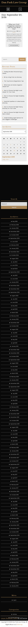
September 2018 (14, 548)
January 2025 (15, 373)
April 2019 (14, 528)
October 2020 (15, 481)
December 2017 (15, 578)
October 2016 (15, 619)
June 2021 (15, 460)
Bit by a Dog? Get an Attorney (13, 77)
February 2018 (15, 572)
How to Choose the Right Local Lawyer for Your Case (12, 91)
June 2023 (15, 403)
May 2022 (14, 430)
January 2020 (15, 504)
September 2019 (14, 511)
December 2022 (15, 410)
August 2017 (15, 592)
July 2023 (14, 399)
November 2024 (15, 376)
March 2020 (15, 497)
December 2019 (15, 507)
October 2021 (15, 450)
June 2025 (15, 366)
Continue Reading (14, 51)
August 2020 (14, 487)
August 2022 (15, 420)
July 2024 (14, 386)
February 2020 (15, 501)
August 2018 (15, 551)
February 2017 (15, 609)
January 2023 (15, 406)
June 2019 (15, 521)
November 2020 (15, 477)
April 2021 (14, 467)
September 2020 (15, 484)
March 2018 (15, 568)
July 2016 (15, 626)
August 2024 (14, 383)
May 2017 (14, 599)
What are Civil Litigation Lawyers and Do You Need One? (14, 45)
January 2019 (14, 535)
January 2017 (14, 612)
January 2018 (14, 575)
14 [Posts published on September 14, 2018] (17, 147)
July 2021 (15, 457)
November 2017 (15, 582)
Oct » (7, 159)
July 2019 (15, 518)
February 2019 (15, 531)
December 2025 (15, 356)
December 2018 (15, 538)
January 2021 (14, 470)
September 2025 (15, 362)
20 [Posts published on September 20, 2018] (14, 150)
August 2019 (15, 514)
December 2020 (15, 474)
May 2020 (14, 494)
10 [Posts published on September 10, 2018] (3, 147)
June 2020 (15, 491)
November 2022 (15, 413)
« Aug (3, 159)
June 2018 (15, 558)
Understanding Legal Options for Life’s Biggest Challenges (12, 118)
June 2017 (15, 595)
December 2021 (15, 447)
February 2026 (15, 349)
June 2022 (15, 427)
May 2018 (14, 561)
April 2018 (14, 565)
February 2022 (15, 440)
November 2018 (15, 541)
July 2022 (14, 423)
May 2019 (14, 524)
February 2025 (15, 369)
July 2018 (15, 555)
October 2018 (15, 545)
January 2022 (15, 443)
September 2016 (14, 622)
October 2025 (15, 359)
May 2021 (15, 464)
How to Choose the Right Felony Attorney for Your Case (12, 107)
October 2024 (15, 379)
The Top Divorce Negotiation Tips (14, 81)
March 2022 (15, 437)
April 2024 (15, 393)
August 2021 (15, 453)
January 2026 (15, 352)
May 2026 (14, 345)
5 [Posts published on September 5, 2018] (10, 145)
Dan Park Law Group (14, 2)
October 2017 (15, 585)
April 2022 (14, 433)
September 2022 (14, 416)
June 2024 (15, 389)
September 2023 (15, 396)
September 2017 (14, 589)
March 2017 (15, 605)
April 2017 (14, 602)
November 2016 (15, 615)
